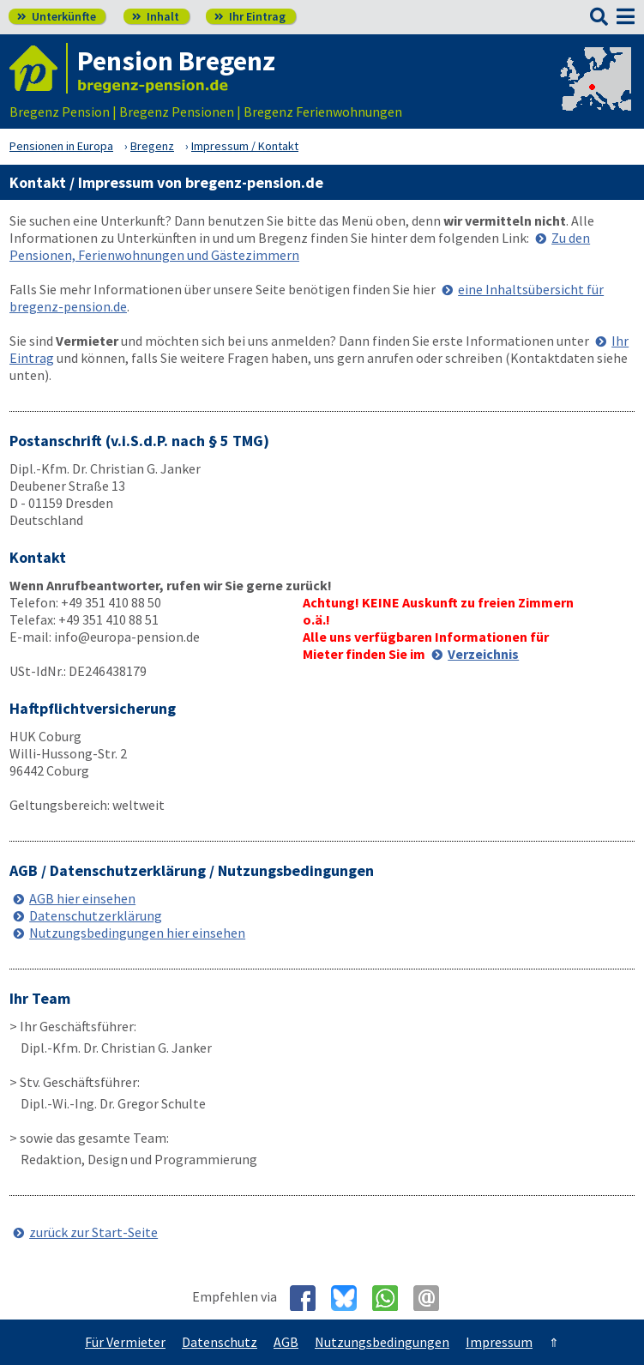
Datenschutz (219, 1341)
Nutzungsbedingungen (382, 1341)
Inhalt (155, 16)
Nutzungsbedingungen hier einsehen (137, 932)
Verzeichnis (483, 653)
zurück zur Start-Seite (93, 1232)
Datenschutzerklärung (95, 915)
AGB (286, 1341)
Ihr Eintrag (250, 16)
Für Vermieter (125, 1341)
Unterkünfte (56, 16)
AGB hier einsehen (82, 898)
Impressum (499, 1341)
